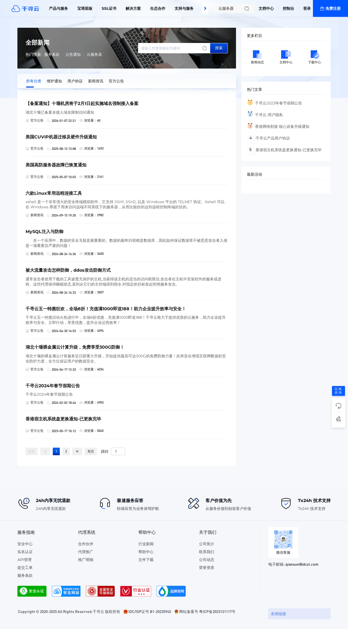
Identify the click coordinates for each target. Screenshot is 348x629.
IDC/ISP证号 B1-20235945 (149, 611)
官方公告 (116, 81)
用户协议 (75, 81)
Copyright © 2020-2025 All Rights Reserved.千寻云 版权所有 (69, 611)
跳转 (104, 451)
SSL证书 (109, 8)
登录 (307, 8)
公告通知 (73, 54)
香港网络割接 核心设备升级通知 (282, 126)
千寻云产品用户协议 (273, 138)
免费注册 (333, 8)
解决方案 (133, 8)
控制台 (288, 8)
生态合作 (157, 8)
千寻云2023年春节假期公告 (278, 103)
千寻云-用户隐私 (269, 114)
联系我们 (206, 551)
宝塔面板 (84, 8)
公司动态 (206, 559)
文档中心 (266, 8)
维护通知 (54, 81)
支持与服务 (184, 8)
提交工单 (25, 567)
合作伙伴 (85, 543)
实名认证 (25, 551)
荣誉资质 (206, 567)
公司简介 (206, 543)
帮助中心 (146, 551)
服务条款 (52, 54)
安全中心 (25, 543)
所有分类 (33, 81)
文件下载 (146, 559)
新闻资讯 (95, 81)
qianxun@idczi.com (301, 564)
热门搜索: (34, 54)
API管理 (24, 559)
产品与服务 (58, 8)
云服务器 (94, 54)
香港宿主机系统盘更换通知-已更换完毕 (289, 149)
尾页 (91, 451)
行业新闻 (146, 543)
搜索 (219, 47)
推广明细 (85, 559)
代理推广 (85, 551)
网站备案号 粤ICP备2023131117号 (207, 611)
